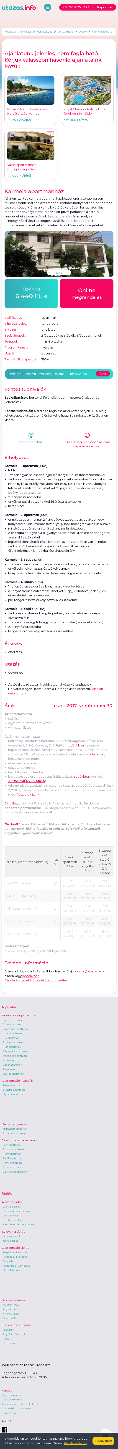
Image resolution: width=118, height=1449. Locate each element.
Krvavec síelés (11, 1313)
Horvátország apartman (19, 1015)
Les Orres (8, 1329)
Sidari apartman (12, 1167)
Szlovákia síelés (13, 1231)
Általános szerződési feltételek (20, 1404)
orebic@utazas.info (89, 971)
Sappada (8, 1261)
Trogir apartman (12, 1069)
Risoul (6, 1338)
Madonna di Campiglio (16, 1265)
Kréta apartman (12, 1153)
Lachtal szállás (11, 1206)
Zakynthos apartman (15, 1171)
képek (30, 374)
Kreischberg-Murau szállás (18, 1224)
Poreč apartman (12, 1024)
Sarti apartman (12, 1145)
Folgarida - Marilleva (15, 1256)
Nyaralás (26, 31)
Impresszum (9, 1413)
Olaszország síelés (15, 1247)
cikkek (61, 374)
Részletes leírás (75, 1443)
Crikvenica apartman (15, 1051)
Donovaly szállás (12, 1236)
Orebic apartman (13, 1020)
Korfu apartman (12, 1162)
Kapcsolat (7, 1390)
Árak (103, 374)
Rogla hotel (9, 1309)
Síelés (7, 1193)
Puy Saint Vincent (14, 1334)
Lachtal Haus (10, 1215)
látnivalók (78, 374)
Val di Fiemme (11, 1270)
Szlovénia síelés (13, 1300)
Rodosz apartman (13, 1149)
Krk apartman (11, 1038)
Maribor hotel (11, 1304)
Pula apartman (12, 1046)
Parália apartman (13, 1158)
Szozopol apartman (14, 1133)
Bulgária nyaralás (14, 1124)
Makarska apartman (15, 1055)
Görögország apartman (19, 1140)
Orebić (83, 31)
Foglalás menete (12, 1395)
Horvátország (44, 31)
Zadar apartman (12, 1064)
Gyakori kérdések (12, 1399)
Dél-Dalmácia (66, 31)
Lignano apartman (14, 1094)
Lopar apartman (12, 1033)
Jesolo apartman (12, 1085)
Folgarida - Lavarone (15, 1252)
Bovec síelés (10, 1318)
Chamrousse (10, 1343)
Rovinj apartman (13, 1042)
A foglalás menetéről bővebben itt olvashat (36, 980)
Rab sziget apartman (15, 1029)
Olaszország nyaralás (17, 1080)
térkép (45, 374)
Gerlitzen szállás (12, 1220)
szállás (15, 374)
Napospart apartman (15, 1128)
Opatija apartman (13, 1073)
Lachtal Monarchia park (17, 1211)
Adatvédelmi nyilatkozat (16, 1408)
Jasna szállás (10, 1240)
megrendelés (87, 293)
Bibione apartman (14, 1089)
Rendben (103, 1441)
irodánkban (75, 745)
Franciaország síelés (16, 1325)
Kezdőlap (10, 31)
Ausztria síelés (12, 1202)
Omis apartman (12, 1060)
